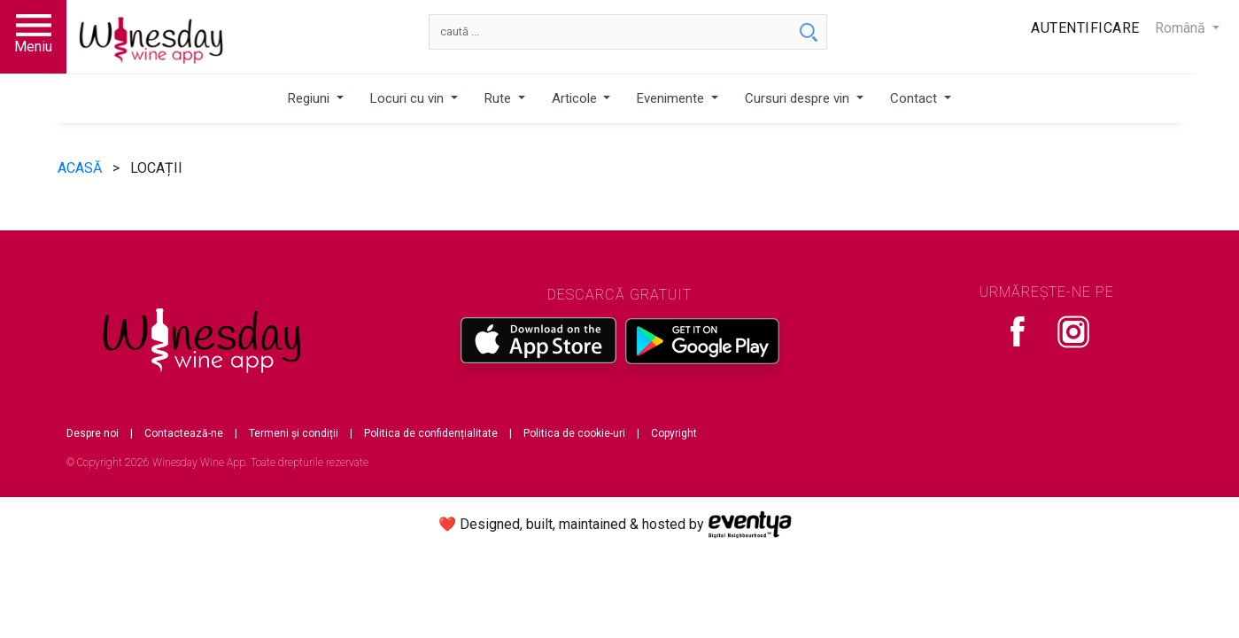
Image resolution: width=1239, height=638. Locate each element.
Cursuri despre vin (799, 98)
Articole (576, 98)
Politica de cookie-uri (574, 433)
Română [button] (1182, 27)
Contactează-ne (183, 433)
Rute (499, 98)
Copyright (674, 433)
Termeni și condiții (293, 433)
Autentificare (1085, 27)
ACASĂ (81, 168)
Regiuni (310, 98)
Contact (915, 98)
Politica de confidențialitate (431, 433)
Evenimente (672, 98)
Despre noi (92, 433)
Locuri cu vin (408, 98)
